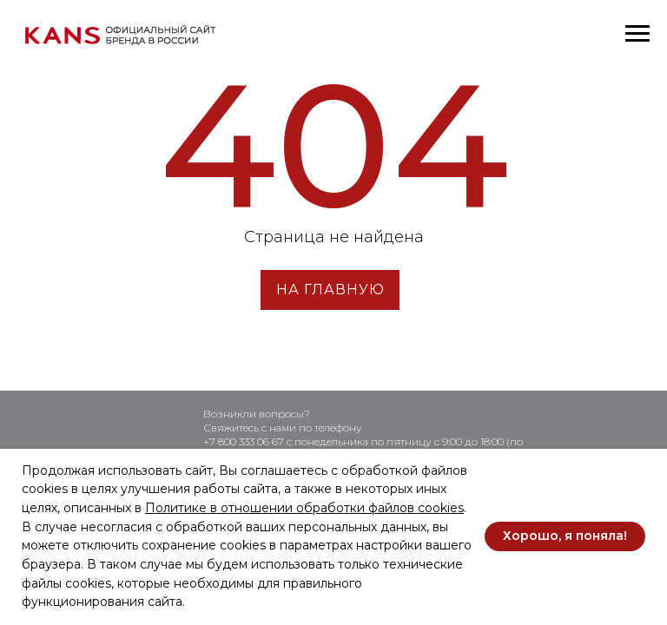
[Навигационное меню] (637, 34)
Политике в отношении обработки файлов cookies (304, 508)
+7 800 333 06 (237, 441)
